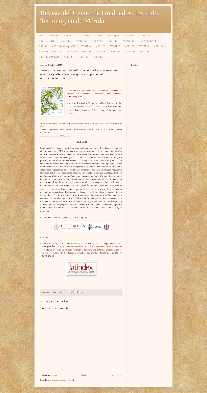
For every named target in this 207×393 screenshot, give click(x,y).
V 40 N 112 (85, 35)
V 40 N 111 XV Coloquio (107, 35)
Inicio (41, 35)
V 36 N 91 (72, 51)
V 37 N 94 (158, 46)
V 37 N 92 (58, 51)
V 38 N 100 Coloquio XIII (64, 46)
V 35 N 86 (145, 51)
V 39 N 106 (81, 41)
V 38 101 (42, 46)
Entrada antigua (115, 375)
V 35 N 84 (69, 57)
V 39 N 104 (113, 41)
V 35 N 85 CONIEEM (48, 57)
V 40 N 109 (144, 35)
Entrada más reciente (49, 375)
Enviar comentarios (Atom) (63, 380)
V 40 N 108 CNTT (47, 41)
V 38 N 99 (86, 46)
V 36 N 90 (86, 51)
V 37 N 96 (129, 46)
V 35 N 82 (97, 57)
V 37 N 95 (144, 46)
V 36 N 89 (101, 51)
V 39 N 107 (66, 41)
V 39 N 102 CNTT (147, 41)
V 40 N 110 (129, 35)
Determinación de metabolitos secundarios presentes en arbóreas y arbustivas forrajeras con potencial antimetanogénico (94, 93)
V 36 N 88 (115, 51)
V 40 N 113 (69, 35)
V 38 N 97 (115, 46)
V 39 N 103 (128, 41)
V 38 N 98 (100, 46)
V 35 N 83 (83, 57)
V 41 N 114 (53, 35)
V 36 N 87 (130, 51)
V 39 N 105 (97, 41)
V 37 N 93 (43, 51)
